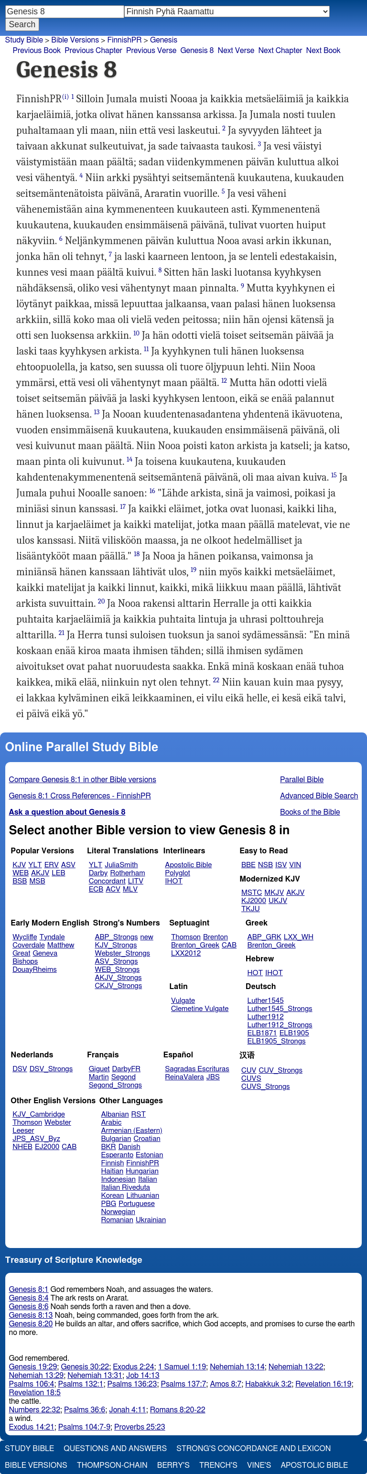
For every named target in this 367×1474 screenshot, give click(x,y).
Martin (99, 1077)
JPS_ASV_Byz (36, 1138)
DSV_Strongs (51, 1069)
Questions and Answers (115, 1448)
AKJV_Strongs (118, 977)
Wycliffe (24, 937)
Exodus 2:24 (133, 1367)
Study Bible (24, 40)
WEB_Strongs (117, 969)
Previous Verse (151, 50)
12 (224, 381)
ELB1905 (294, 1033)
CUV (249, 1070)
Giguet (99, 1069)
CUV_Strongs (280, 1070)
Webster (57, 1122)
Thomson (186, 937)
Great (21, 953)
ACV (113, 889)
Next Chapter (280, 50)
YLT (35, 865)
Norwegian (118, 1212)
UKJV (278, 900)
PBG (109, 1203)
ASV (68, 865)
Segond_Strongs (115, 1085)
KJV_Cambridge (38, 1114)
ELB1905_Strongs (277, 1041)
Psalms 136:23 (132, 1384)
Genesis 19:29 (33, 1367)
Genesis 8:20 (31, 1324)
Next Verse (236, 50)
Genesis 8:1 (29, 1289)
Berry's (173, 1465)
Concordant (107, 881)
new (146, 937)
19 (193, 570)
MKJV (274, 892)
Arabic (111, 1122)
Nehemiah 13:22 (296, 1367)
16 (152, 491)
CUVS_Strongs (265, 1086)
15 (334, 475)
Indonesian (118, 1179)
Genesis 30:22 (85, 1367)
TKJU (250, 909)
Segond (123, 1077)
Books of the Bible (310, 812)
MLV (130, 889)
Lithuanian (142, 1195)
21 (62, 633)
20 (101, 601)
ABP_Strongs (116, 937)
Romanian (117, 1220)
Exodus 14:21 (31, 1427)
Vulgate (183, 1000)
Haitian (112, 1171)
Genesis (163, 40)
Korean (112, 1195)
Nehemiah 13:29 (36, 1375)
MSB (37, 881)
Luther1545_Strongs (280, 1008)
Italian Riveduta (125, 1187)
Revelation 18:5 (35, 1393)
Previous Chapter (93, 50)
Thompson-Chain (112, 1465)
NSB (265, 865)
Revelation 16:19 (323, 1384)
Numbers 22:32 (35, 1410)
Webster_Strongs (122, 953)
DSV (19, 1069)
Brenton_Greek (195, 945)
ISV (281, 865)
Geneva (44, 953)
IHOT (174, 881)
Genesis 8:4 (29, 1298)
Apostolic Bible (314, 1465)
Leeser (23, 1130)
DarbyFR (126, 1069)
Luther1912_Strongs (280, 1025)
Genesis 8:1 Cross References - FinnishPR (80, 796)
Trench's (218, 1465)
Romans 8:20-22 (177, 1410)
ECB (96, 889)
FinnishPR (124, 40)
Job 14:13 (143, 1375)
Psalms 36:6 (84, 1410)
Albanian (115, 1114)
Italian (147, 1179)
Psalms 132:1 (81, 1384)
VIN (295, 865)
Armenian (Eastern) (131, 1130)
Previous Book (36, 50)
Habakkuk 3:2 (268, 1384)
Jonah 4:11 (127, 1410)
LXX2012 (186, 953)
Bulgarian (116, 1138)
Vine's (259, 1465)
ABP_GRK (264, 937)
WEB (20, 873)
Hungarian (142, 1171)
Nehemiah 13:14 (237, 1367)
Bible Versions (75, 40)
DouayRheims (34, 969)
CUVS (251, 1078)
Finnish (112, 1163)
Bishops (25, 961)
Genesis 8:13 (31, 1315)
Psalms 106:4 (31, 1384)
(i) (65, 97)
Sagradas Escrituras (197, 1069)
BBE (248, 865)
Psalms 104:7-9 (84, 1427)
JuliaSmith (121, 865)
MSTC (251, 892)
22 (216, 680)
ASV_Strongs (116, 961)
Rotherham (127, 873)
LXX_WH (298, 937)
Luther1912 (266, 1017)
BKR (108, 1147)
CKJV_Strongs (118, 986)
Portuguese (137, 1203)
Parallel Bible (302, 780)
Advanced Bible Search (319, 796)
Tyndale (52, 937)
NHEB (22, 1147)
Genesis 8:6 (29, 1307)
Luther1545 (266, 1000)
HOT (255, 973)
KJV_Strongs (116, 945)
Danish (129, 1147)
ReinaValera (184, 1077)
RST (138, 1114)
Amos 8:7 (225, 1384)
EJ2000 (47, 1147)
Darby (98, 873)
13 (97, 412)
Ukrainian (151, 1220)
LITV (135, 881)
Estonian (149, 1155)
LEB (58, 873)
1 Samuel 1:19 (182, 1367)
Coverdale (28, 945)
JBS (213, 1077)
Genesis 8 (197, 50)
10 (136, 333)
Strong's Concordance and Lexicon (253, 1448)
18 (137, 554)
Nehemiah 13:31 (94, 1375)
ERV (51, 865)
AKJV (40, 873)
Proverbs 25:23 (139, 1427)
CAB (229, 945)
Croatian (146, 1138)
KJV (19, 865)
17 (123, 507)
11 (146, 349)
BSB (19, 881)
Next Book (323, 50)
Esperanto (117, 1155)
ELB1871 (262, 1033)
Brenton (215, 937)
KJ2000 (253, 900)
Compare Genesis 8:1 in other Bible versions (82, 780)
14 (129, 459)
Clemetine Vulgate (199, 1008)
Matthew (61, 945)
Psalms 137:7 (183, 1384)
